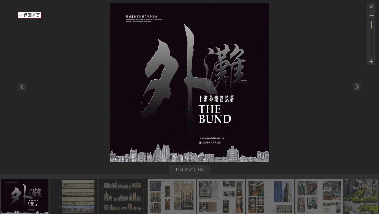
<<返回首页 (29, 15)
